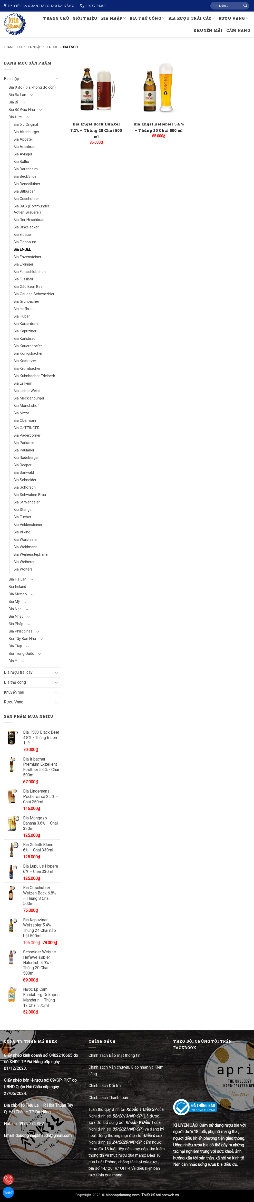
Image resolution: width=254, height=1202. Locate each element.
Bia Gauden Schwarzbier (34, 294)
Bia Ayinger (23, 154)
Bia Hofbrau (24, 309)
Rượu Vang (233, 18)
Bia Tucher (22, 517)
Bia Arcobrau (24, 147)
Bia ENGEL (22, 249)
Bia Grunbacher (26, 301)
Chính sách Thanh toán (108, 1097)
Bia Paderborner (27, 435)
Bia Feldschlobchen (30, 272)
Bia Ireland (17, 587)
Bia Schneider (25, 480)
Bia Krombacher (27, 368)
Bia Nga (15, 609)
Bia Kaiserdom (26, 324)
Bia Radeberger (26, 458)
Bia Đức (52, 47)
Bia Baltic (21, 162)
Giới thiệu (85, 18)
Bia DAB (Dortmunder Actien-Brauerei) (31, 209)
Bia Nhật (16, 616)
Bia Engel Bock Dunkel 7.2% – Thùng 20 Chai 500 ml (96, 130)
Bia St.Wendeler (27, 502)
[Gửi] (245, 6)
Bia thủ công (147, 18)
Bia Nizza (21, 413)
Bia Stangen (24, 510)
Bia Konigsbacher (28, 353)
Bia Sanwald (24, 472)
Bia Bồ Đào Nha (22, 110)
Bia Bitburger (24, 191)
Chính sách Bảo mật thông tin (114, 1055)
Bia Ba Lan (17, 95)
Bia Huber (22, 316)
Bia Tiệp (15, 646)
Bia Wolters (23, 569)
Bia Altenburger (26, 132)
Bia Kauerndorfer (28, 346)
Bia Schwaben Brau (30, 495)
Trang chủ (56, 18)
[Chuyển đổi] (57, 79)
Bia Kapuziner (25, 331)
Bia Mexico (18, 594)
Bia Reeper (23, 465)
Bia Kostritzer (25, 361)
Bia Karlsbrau (24, 338)
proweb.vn (170, 1195)
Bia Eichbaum (25, 242)
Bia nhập (113, 18)
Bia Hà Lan (17, 579)
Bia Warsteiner (26, 539)
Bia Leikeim (23, 383)
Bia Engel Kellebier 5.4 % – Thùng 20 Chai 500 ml (158, 127)
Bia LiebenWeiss (27, 391)
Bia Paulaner (24, 450)
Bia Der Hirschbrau (29, 220)
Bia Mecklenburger (29, 398)
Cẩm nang (238, 30)
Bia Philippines (20, 631)
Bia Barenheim (26, 169)
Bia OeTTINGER (27, 428)
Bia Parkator (24, 443)
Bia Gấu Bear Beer (29, 286)
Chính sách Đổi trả (105, 1085)
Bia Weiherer (24, 562)
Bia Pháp (16, 624)
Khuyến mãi (208, 30)
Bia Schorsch (25, 487)
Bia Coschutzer (26, 199)
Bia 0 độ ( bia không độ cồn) (32, 87)
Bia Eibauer (23, 235)
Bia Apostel (23, 139)
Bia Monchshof (26, 406)
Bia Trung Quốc (21, 653)
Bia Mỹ (14, 601)
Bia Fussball (23, 279)
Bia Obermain (25, 420)
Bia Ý (13, 661)
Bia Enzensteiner (27, 257)
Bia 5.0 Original (26, 124)
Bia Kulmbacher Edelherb (34, 376)
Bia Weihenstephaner (31, 554)
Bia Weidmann (25, 547)
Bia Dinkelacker (26, 227)
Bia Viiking (22, 532)
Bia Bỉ (13, 102)
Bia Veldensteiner (28, 525)
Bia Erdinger (23, 264)
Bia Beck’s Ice (25, 176)
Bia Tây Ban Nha (22, 639)
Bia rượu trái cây (191, 18)
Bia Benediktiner (27, 184)
